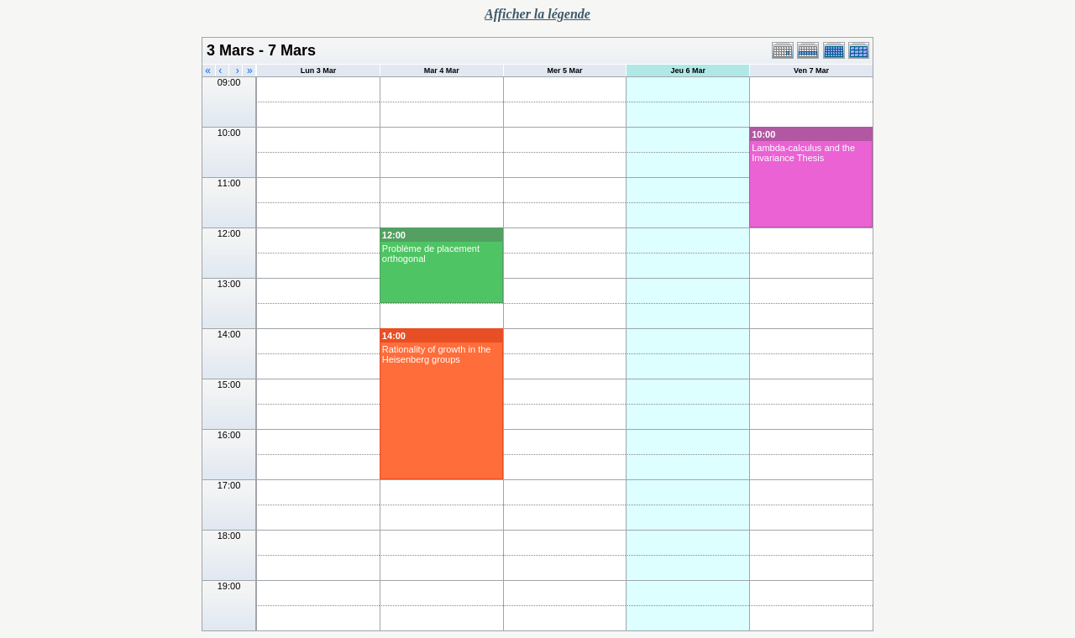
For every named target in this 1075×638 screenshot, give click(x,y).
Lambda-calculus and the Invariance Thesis (803, 153)
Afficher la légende (537, 14)
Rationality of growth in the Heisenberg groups (436, 354)
